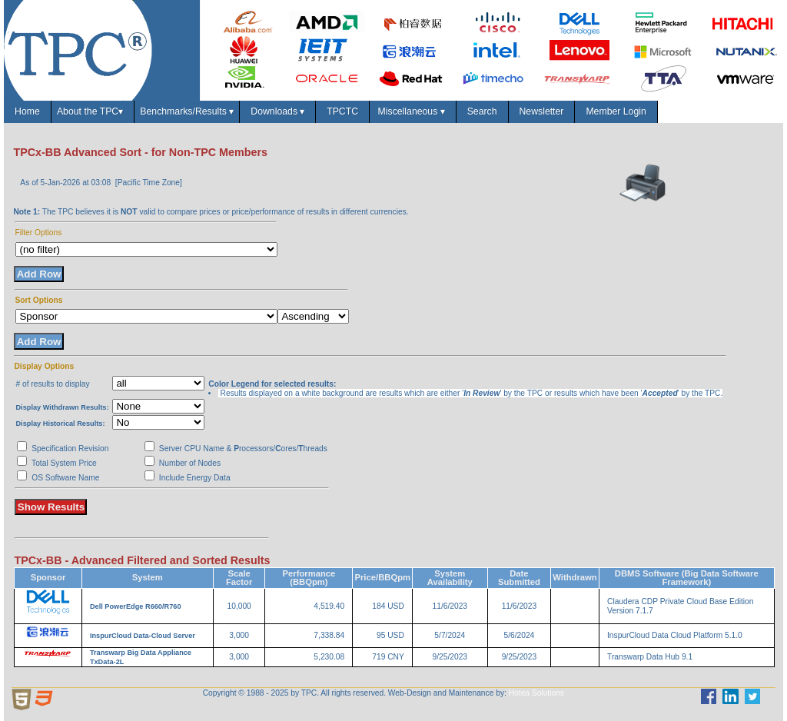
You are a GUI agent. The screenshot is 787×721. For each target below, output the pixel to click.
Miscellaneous (412, 112)
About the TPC (92, 112)
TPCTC (343, 111)
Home (27, 111)
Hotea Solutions (536, 693)
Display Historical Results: (60, 423)
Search (482, 111)
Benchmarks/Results (187, 112)
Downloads (278, 112)
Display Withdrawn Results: (61, 407)
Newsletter (541, 111)
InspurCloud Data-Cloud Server (142, 636)
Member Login (616, 111)
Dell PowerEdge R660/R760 (135, 606)
